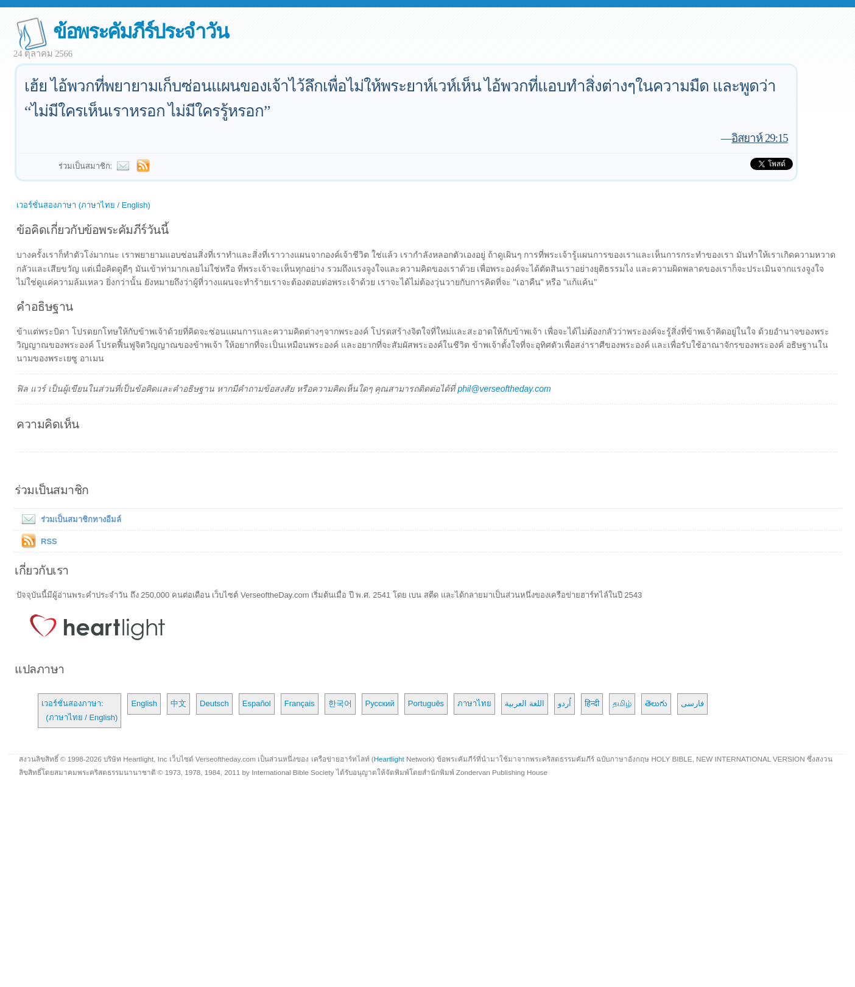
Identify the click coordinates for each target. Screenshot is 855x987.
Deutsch (214, 703)
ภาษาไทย (474, 703)
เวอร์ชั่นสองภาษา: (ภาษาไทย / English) (79, 710)
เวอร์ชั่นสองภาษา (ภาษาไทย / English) (83, 205)
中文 (178, 703)
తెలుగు (656, 703)
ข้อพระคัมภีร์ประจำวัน (140, 31)
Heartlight (389, 759)
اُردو (564, 703)
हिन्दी (592, 703)
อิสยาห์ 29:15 (759, 138)
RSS (49, 541)
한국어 (340, 703)
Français (299, 703)
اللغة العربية (524, 703)
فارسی (692, 703)
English (144, 703)
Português (426, 703)
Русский (380, 703)
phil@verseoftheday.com (504, 389)
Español (256, 703)
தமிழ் (622, 703)
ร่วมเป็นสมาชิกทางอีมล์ (68, 519)
